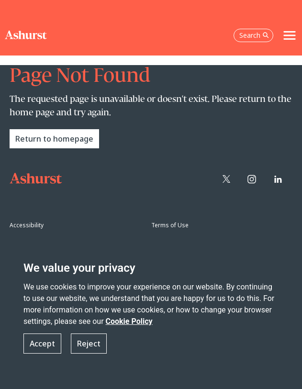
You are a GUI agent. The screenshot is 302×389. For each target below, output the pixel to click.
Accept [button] (42, 343)
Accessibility (27, 225)
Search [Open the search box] (254, 35)
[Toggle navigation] (289, 35)
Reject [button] (89, 343)
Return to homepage (54, 138)
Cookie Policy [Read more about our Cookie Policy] (129, 321)
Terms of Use (170, 225)
